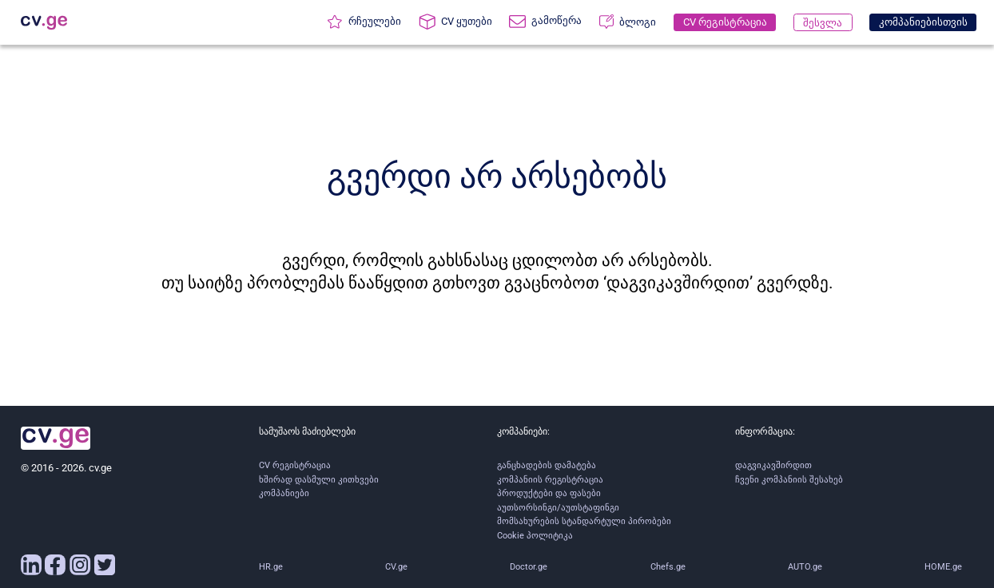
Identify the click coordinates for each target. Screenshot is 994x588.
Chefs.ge (668, 567)
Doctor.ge (528, 567)
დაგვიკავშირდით (773, 465)
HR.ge (271, 567)
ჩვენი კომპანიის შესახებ (789, 480)
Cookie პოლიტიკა (535, 535)
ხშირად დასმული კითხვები (319, 480)
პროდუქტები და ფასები (549, 493)
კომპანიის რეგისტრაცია (550, 480)
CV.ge (396, 567)
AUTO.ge (805, 567)
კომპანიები (284, 493)
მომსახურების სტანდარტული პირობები (584, 521)
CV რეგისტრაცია (295, 465)
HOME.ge (943, 567)
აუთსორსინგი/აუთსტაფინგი (558, 508)
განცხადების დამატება (546, 465)
